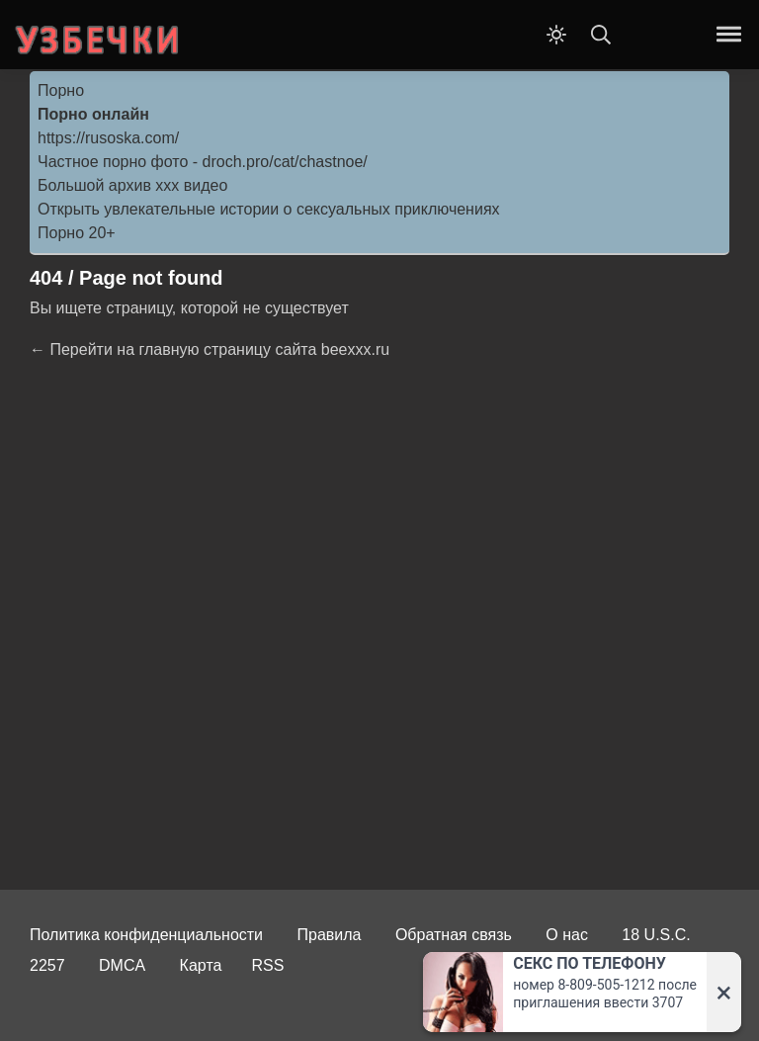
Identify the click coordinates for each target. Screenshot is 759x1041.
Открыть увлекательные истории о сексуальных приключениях (269, 209)
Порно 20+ (77, 232)
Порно (61, 90)
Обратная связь (453, 934)
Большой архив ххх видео (132, 185)
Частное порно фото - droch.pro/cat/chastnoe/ (203, 161)
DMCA (122, 965)
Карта (201, 965)
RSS (267, 965)
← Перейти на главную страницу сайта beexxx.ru (209, 349)
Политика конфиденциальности (146, 934)
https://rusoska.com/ (108, 138)
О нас (567, 934)
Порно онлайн (93, 114)
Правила (329, 934)
